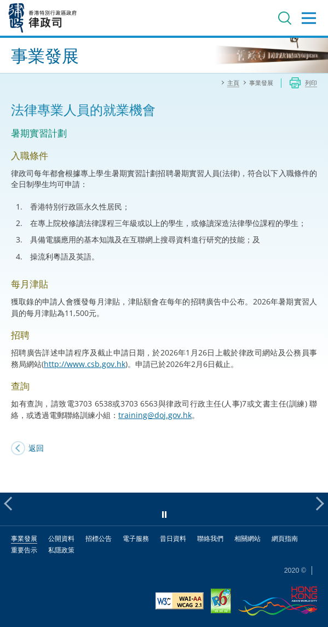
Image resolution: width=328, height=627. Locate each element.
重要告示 (24, 550)
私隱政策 (61, 550)
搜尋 (285, 18)
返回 (36, 448)
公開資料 (61, 538)
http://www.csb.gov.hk (84, 364)
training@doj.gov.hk (155, 415)
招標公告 (98, 538)
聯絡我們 (210, 538)
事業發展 (24, 538)
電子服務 (136, 538)
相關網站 (247, 538)
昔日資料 (173, 538)
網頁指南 (285, 538)
